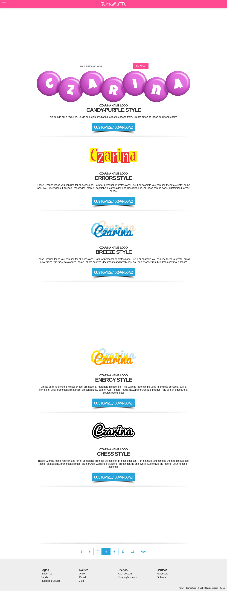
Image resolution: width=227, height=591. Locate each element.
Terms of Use (191, 588)
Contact (162, 570)
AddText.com (125, 573)
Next (143, 551)
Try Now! (141, 66)
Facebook (162, 573)
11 (132, 551)
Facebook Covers (50, 581)
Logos (45, 570)
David (82, 577)
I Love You (46, 573)
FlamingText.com (127, 577)
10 (123, 551)
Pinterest (161, 577)
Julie (81, 581)
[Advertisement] (113, 35)
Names (83, 570)
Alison (82, 573)
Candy (44, 577)
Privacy (181, 588)
